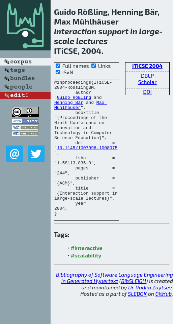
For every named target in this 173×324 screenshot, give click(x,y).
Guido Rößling (74, 101)
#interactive (87, 275)
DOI (147, 91)
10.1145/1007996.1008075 (87, 162)
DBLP (147, 75)
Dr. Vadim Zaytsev (150, 314)
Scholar (147, 82)
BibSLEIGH (133, 308)
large (149, 31)
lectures (92, 41)
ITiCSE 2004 (147, 66)
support (113, 31)
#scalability (86, 282)
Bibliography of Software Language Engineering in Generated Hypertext (114, 304)
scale (64, 41)
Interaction (75, 31)
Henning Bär (68, 107)
